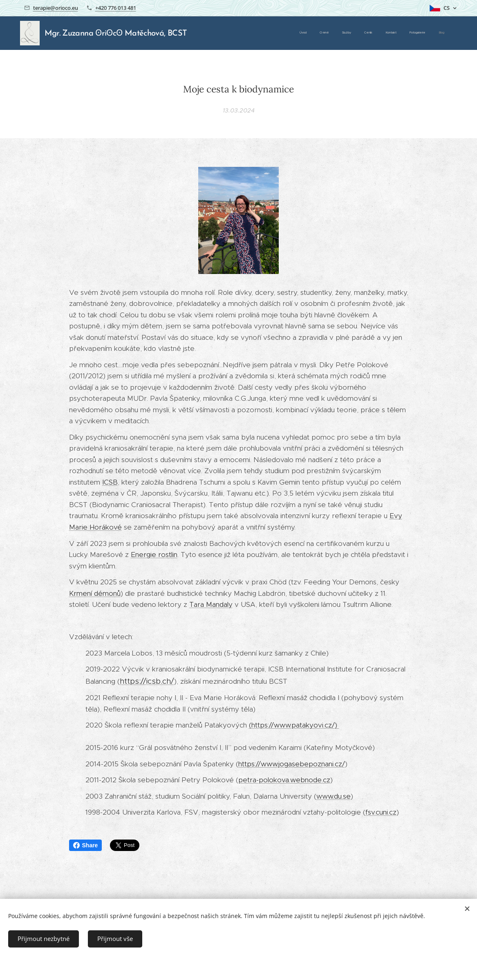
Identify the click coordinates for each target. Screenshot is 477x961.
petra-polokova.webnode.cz (284, 779)
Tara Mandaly (211, 604)
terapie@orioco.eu (55, 7)
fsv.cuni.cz (380, 812)
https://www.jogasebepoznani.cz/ (291, 763)
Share (85, 845)
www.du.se (333, 796)
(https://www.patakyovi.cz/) (294, 725)
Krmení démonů (95, 593)
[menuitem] (368, 33)
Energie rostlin (154, 554)
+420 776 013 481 (115, 7)
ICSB (110, 482)
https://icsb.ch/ (147, 681)
